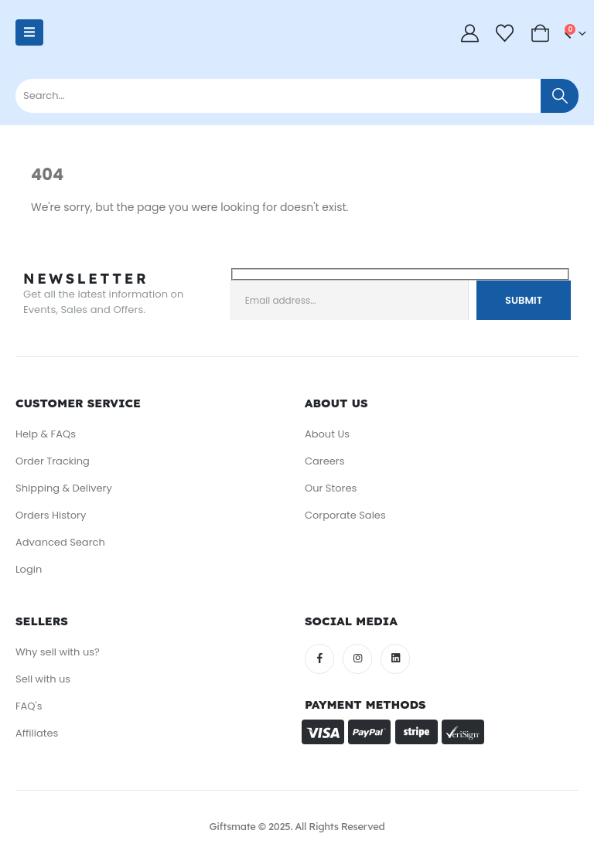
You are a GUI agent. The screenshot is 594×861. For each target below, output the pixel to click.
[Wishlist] (505, 33)
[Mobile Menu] (29, 32)
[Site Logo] (92, 40)
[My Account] (469, 33)
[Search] (560, 96)
